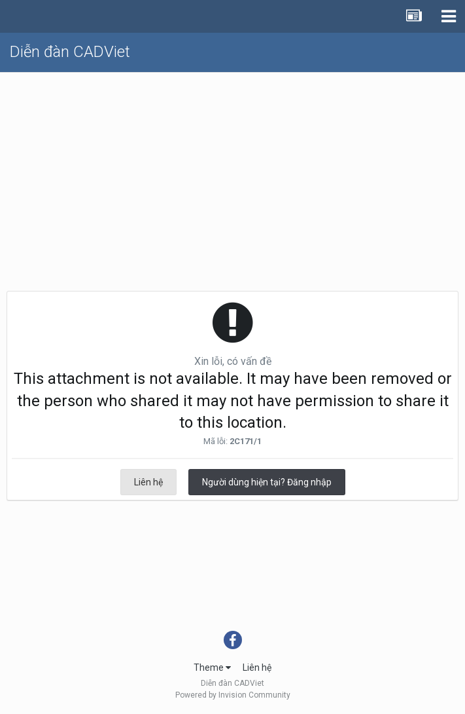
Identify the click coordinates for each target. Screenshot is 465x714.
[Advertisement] (232, 171)
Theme (212, 667)
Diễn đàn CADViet (70, 52)
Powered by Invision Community (232, 695)
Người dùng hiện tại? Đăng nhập (267, 482)
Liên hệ (148, 482)
